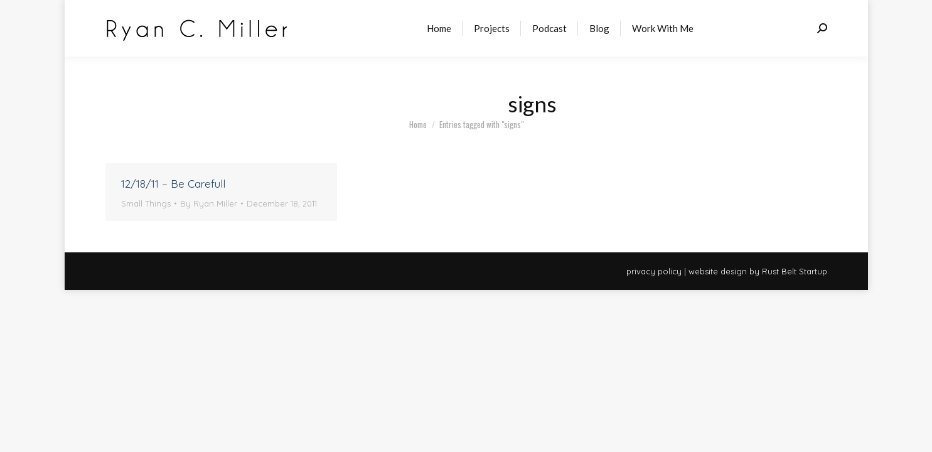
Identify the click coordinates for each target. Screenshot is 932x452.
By (208, 203)
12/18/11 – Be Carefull (173, 183)
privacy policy (654, 271)
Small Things (146, 203)
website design (717, 271)
